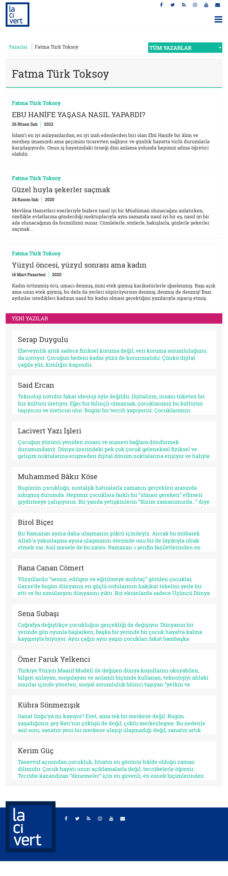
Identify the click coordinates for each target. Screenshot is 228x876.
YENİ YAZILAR (30, 318)
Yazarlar (18, 47)
